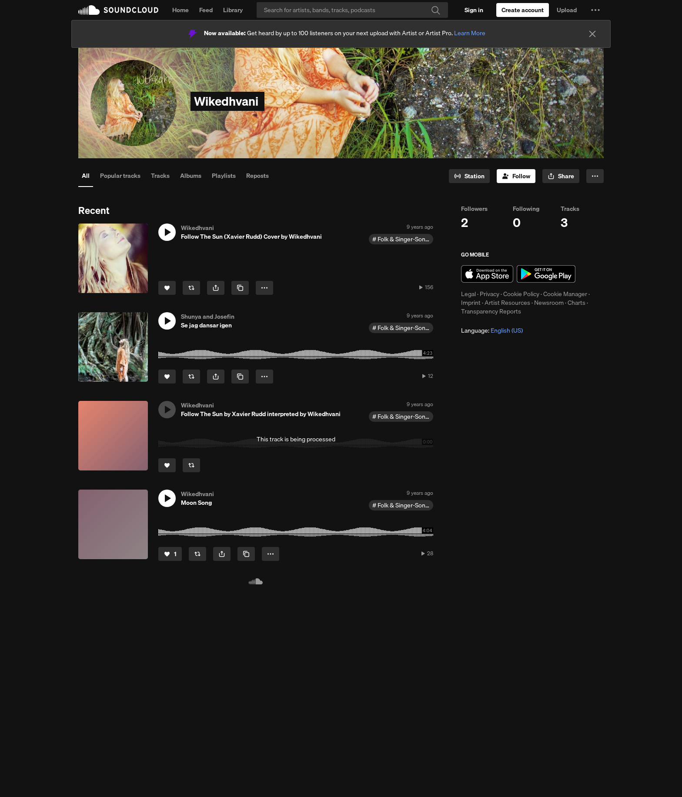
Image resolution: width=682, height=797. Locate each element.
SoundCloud (118, 10)
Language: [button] (492, 330)
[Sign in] (473, 10)
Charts (576, 302)
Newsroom (549, 302)
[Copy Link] (240, 288)
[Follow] (516, 176)
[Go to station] (469, 176)
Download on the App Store (487, 274)
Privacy (489, 294)
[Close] (592, 34)
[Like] (167, 288)
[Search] (352, 10)
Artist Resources (507, 302)
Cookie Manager (565, 294)
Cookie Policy (521, 294)
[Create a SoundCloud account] (522, 10)
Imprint (471, 302)
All (86, 175)
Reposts (257, 175)
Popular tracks (120, 175)
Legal (468, 294)
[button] (595, 10)
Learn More (469, 33)
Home (180, 10)
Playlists (224, 175)
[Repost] (191, 288)
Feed (206, 10)
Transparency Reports (491, 311)
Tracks (160, 175)
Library (233, 10)
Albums (190, 175)
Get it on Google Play (546, 274)
